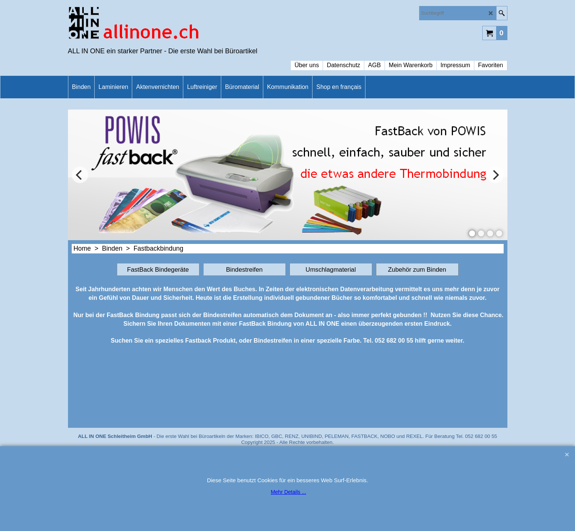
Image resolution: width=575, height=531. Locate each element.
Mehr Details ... (288, 492)
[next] (495, 175)
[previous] (80, 175)
